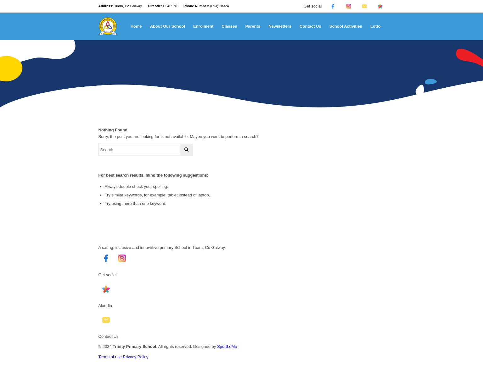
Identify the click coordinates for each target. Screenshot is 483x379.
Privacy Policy (136, 356)
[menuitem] (136, 26)
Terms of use (110, 356)
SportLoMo (227, 346)
